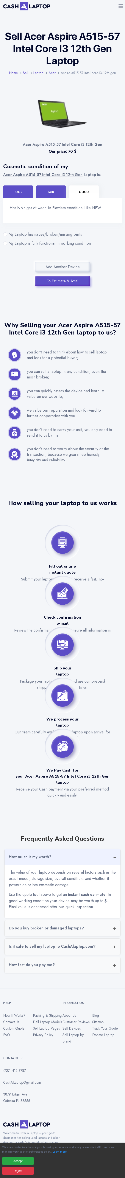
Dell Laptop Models (47, 1021)
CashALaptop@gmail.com (22, 1082)
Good (84, 192)
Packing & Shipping (47, 1015)
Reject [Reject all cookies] (18, 1171)
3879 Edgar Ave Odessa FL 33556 (16, 1097)
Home (13, 72)
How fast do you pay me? (32, 965)
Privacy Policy (43, 1034)
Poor (18, 192)
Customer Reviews (76, 1021)
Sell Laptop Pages (46, 1028)
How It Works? (14, 1015)
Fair (51, 192)
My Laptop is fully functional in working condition (62, 243)
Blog (95, 1015)
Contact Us (11, 1021)
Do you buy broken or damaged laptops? (46, 928)
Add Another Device (62, 267)
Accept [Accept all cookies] (18, 1161)
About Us (69, 1015)
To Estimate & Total (62, 281)
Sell (25, 72)
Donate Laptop (103, 1034)
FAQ (6, 1034)
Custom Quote (14, 1028)
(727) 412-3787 (14, 1070)
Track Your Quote (105, 1028)
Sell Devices (71, 1028)
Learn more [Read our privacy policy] (59, 1152)
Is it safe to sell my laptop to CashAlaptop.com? (52, 946)
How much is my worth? (30, 857)
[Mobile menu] (121, 6)
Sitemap (98, 1021)
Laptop (38, 72)
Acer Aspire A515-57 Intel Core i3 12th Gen (43, 174)
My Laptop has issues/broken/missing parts (62, 234)
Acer (52, 72)
